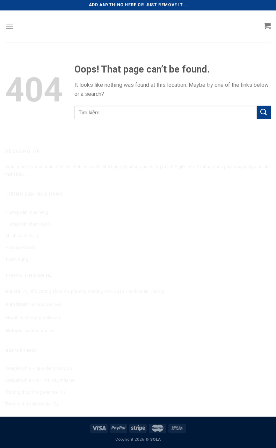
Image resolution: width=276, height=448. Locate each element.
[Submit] (264, 112)
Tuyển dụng (16, 259)
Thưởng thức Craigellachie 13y (35, 392)
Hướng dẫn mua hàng (27, 212)
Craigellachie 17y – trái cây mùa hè (39, 380)
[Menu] (9, 26)
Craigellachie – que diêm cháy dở (38, 368)
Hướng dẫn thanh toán (27, 224)
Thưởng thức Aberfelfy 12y (32, 404)
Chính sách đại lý (22, 235)
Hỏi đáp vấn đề (20, 247)
